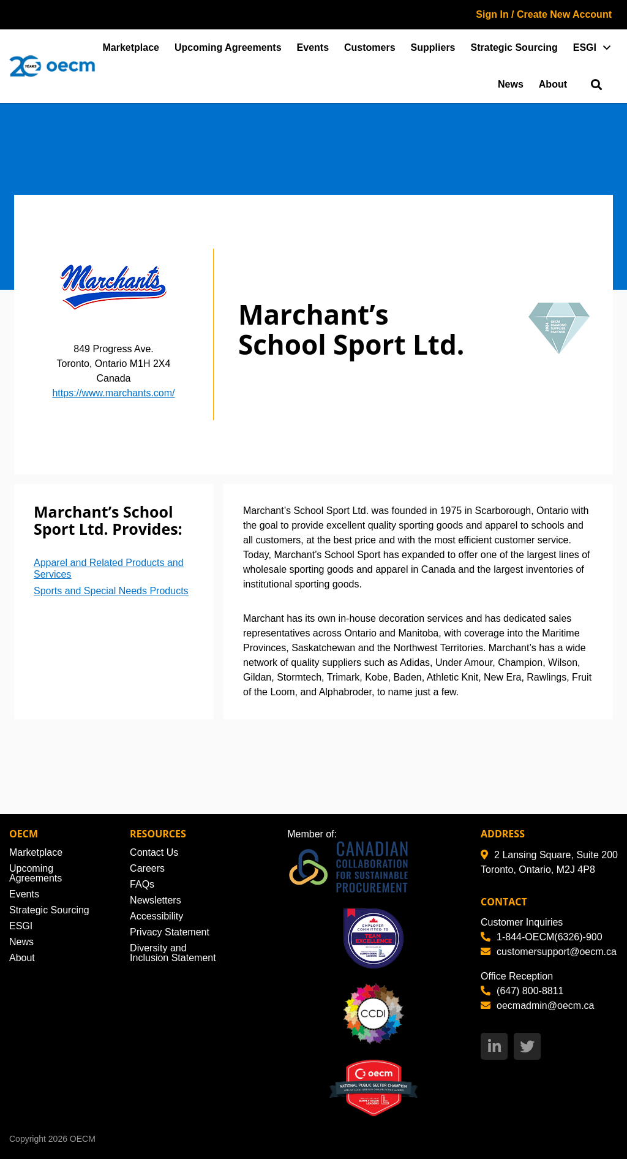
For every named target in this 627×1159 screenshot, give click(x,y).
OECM (83, 1139)
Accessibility (156, 916)
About (553, 84)
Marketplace (131, 47)
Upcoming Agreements (228, 47)
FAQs (142, 884)
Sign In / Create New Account (544, 14)
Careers (147, 868)
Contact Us (154, 852)
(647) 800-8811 (522, 991)
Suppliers (433, 47)
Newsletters (155, 900)
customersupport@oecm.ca (549, 951)
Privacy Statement (169, 932)
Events (313, 47)
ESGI (584, 47)
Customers (370, 47)
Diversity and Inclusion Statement (173, 953)
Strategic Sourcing (514, 47)
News (511, 84)
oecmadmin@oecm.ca (537, 1005)
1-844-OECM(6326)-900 (542, 937)
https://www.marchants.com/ (113, 393)
